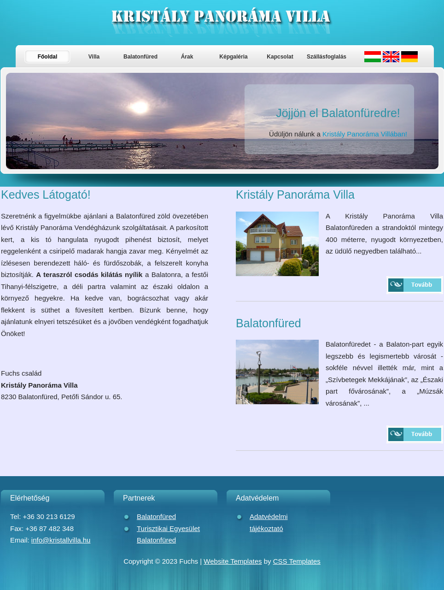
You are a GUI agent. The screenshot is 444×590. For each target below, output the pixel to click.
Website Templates (233, 561)
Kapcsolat (280, 56)
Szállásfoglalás (326, 56)
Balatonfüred (140, 56)
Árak (187, 56)
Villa (93, 56)
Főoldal (48, 56)
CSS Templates (297, 561)
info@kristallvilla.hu (61, 540)
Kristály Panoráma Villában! (364, 134)
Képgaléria (233, 56)
